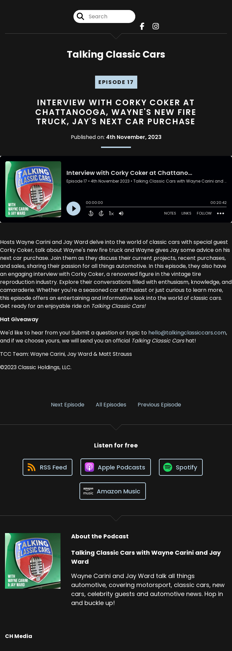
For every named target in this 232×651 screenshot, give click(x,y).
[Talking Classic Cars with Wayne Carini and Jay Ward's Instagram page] (155, 26)
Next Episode (67, 404)
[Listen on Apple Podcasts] (115, 467)
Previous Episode (159, 404)
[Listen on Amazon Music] (112, 491)
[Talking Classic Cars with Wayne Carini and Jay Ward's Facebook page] (142, 26)
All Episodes (111, 404)
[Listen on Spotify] (181, 467)
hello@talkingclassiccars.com (187, 332)
